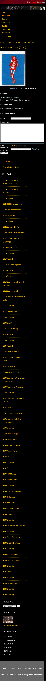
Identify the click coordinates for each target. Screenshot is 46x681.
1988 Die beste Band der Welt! (14, 526)
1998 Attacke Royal (10, 451)
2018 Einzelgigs (8, 253)
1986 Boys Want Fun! (11, 554)
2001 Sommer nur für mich (12, 413)
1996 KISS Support (10, 474)
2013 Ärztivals (8, 276)
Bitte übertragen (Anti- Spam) (5, 148)
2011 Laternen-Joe (10, 311)
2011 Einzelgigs (8, 306)
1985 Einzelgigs (8, 566)
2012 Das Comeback (10, 291)
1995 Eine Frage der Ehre (12, 491)
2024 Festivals (8, 198)
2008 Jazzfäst (8, 323)
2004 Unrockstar (9, 366)
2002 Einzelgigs (8, 393)
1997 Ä (5, 468)
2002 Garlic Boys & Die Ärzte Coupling (13, 400)
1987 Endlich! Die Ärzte (11, 543)
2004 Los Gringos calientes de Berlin (14, 359)
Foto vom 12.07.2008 (10, 625)
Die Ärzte (6, 161)
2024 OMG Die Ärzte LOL (12, 204)
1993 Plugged (8, 514)
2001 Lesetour (8, 407)
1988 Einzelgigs (8, 520)
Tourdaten (6, 16)
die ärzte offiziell (30, 668)
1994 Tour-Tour (8, 503)
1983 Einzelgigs (8, 589)
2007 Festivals (8, 334)
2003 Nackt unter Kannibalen (13, 387)
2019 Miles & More (9, 247)
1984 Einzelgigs (8, 577)
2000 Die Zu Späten (10, 439)
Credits (5, 26)
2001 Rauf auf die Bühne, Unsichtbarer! (12, 420)
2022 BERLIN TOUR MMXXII (13, 233)
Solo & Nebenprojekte (11, 167)
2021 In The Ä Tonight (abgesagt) (11, 240)
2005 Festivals (8, 346)
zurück (5, 668)
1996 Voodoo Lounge (10, 480)
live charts (41, 2)
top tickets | (28, 2)
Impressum (6, 36)
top (40, 668)
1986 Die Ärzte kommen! (12, 560)
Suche (4, 19)
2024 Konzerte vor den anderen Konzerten (11, 181)
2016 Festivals (8, 259)
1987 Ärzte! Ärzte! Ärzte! (12, 537)
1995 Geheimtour (9, 497)
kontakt (12, 668)
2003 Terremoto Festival (11, 372)
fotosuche (8, 601)
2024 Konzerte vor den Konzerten (11, 190)
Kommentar (4, 122)
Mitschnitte (6, 33)
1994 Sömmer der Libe (11, 508)
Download (6, 29)
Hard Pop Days (28, 42)
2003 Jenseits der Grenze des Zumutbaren (14, 379)
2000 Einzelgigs (8, 428)
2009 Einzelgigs (8, 317)
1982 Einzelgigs (8, 595)
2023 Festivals (8, 221)
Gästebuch (6, 22)
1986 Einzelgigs (8, 549)
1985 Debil (7, 572)
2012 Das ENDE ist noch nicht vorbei (14, 298)
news (20, 668)
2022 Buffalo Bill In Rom (11, 227)
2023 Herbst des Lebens (12, 210)
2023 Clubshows (9, 215)
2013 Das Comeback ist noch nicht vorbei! (13, 283)
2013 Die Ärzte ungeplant (12, 265)
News (4, 12)
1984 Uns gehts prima (11, 583)
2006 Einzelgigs (8, 340)
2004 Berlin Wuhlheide (11, 352)
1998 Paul (6, 457)
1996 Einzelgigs (8, 485)
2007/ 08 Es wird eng (10, 329)
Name (2, 118)
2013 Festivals (8, 270)
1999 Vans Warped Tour (11, 445)
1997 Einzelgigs (8, 462)
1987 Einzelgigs (8, 531)
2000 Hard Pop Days (10, 434)
